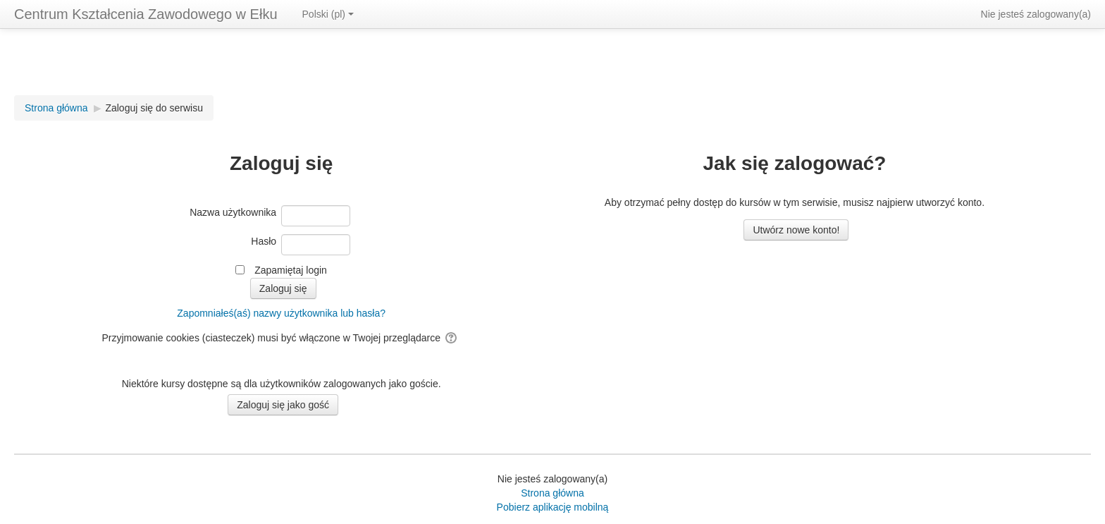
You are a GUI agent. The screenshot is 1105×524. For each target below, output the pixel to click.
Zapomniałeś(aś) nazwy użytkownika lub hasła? (281, 313)
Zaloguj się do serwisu (154, 108)
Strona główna (552, 493)
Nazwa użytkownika (233, 212)
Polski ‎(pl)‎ (328, 14)
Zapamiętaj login (290, 270)
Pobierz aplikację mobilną (553, 507)
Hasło (263, 241)
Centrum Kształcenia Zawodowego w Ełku (146, 14)
